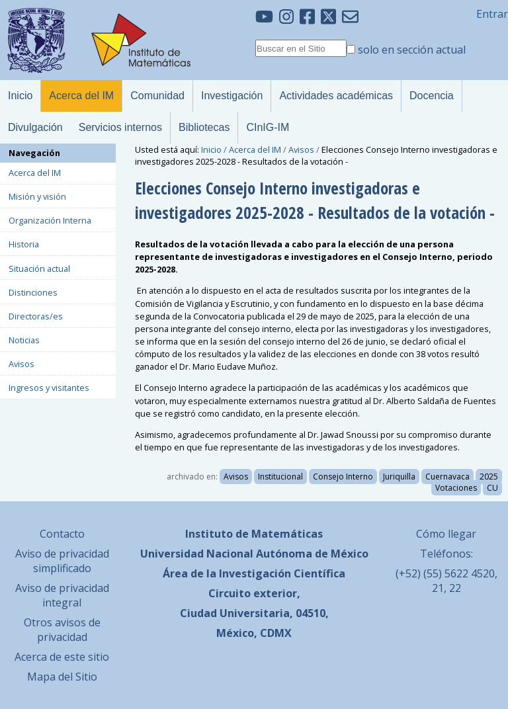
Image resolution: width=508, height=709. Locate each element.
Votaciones (456, 487)
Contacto (62, 533)
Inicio (211, 149)
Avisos (301, 149)
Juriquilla (399, 476)
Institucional (280, 476)
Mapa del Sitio (62, 676)
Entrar (492, 14)
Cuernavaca (447, 476)
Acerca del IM (255, 149)
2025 (489, 476)
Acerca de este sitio (62, 656)
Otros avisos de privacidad (62, 629)
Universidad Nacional (196, 553)
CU (492, 487)
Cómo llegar (446, 533)
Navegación (34, 153)
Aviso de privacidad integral (62, 595)
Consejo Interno (343, 476)
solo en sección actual (412, 49)
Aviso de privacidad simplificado (62, 560)
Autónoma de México (312, 553)
